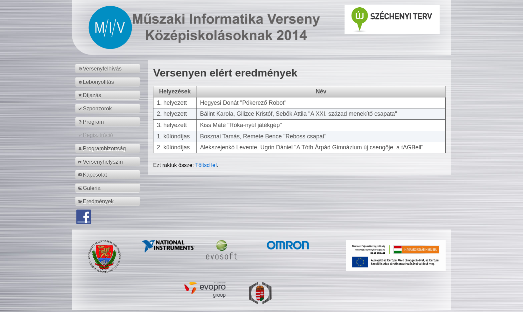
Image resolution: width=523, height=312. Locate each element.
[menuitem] (108, 68)
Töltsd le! (206, 165)
